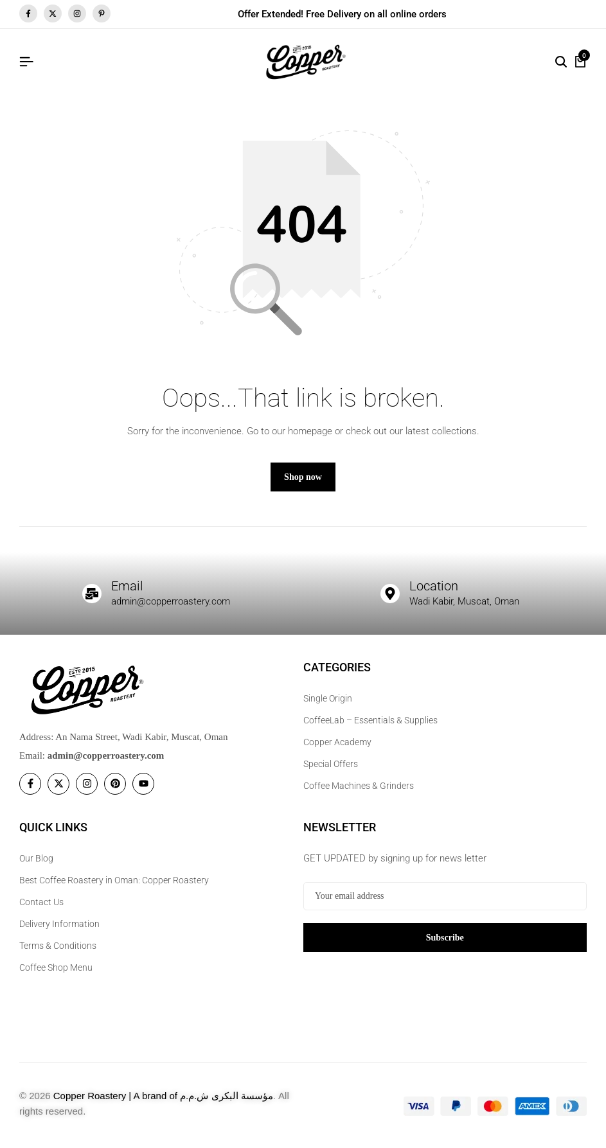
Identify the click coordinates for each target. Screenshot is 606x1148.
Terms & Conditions (57, 945)
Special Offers (330, 764)
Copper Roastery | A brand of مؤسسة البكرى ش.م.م (163, 1095)
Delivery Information (59, 924)
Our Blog (36, 858)
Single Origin (327, 698)
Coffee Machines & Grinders (358, 786)
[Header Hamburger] (26, 62)
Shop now (303, 477)
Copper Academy (337, 742)
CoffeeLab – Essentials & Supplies (370, 720)
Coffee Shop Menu (56, 967)
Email (127, 586)
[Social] (30, 784)
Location (433, 586)
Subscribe (445, 937)
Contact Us (41, 902)
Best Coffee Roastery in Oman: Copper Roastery (114, 880)
